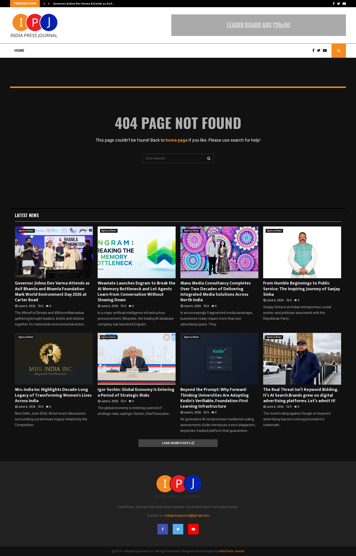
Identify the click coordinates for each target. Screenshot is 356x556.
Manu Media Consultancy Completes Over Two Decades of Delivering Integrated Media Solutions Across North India (215, 292)
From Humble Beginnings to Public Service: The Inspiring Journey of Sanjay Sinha (301, 289)
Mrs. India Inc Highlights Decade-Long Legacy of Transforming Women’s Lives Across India (53, 395)
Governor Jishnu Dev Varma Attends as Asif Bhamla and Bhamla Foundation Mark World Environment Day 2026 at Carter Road (52, 292)
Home (19, 50)
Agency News (26, 230)
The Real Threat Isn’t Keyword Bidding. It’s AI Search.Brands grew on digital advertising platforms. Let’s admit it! (300, 395)
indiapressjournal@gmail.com (187, 515)
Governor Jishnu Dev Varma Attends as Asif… (84, 3)
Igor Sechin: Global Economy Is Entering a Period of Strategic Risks (136, 392)
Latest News (27, 215)
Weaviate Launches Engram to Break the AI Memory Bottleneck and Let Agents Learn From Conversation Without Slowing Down (136, 292)
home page (177, 140)
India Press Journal (231, 551)
